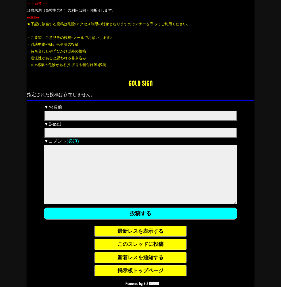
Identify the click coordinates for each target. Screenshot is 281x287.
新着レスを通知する (140, 257)
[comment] (140, 174)
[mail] (140, 133)
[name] (140, 116)
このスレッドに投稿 (140, 244)
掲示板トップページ (140, 270)
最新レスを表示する (140, 231)
